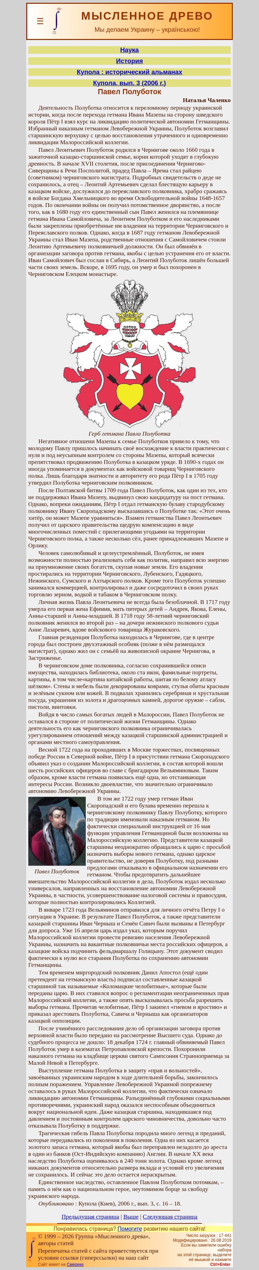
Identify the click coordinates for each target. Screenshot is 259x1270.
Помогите (129, 1229)
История (129, 61)
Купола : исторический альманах (129, 72)
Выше (130, 1216)
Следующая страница (170, 1216)
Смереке (75, 1264)
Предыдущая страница (90, 1216)
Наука (129, 49)
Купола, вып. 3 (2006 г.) (129, 83)
